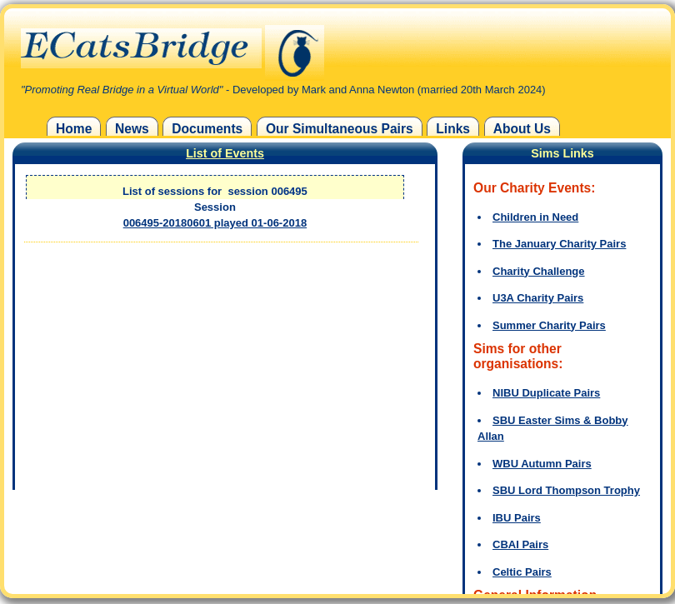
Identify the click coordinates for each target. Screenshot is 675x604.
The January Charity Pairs (559, 243)
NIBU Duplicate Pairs (546, 393)
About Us (522, 129)
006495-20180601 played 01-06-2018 (215, 223)
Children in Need (535, 217)
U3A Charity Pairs (537, 298)
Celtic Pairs (522, 572)
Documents (207, 129)
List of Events (225, 153)
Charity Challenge (538, 271)
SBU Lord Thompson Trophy (566, 490)
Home (74, 129)
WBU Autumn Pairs (542, 463)
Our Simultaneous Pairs (339, 129)
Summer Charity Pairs (549, 325)
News (132, 129)
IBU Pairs (516, 518)
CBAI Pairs (520, 544)
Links (453, 129)
